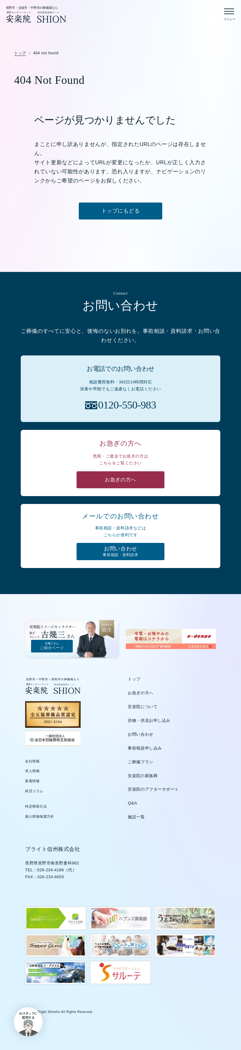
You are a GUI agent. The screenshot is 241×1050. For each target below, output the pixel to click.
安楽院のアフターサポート (153, 790)
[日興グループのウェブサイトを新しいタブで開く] (185, 946)
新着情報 (32, 782)
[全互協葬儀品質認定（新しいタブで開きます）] (53, 715)
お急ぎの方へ (140, 693)
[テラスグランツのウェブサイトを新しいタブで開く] (55, 946)
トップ (134, 680)
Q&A (132, 804)
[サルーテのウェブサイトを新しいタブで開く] (120, 973)
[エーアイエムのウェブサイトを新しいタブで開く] (55, 973)
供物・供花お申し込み (149, 721)
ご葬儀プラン (140, 762)
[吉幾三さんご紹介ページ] (72, 639)
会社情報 (32, 762)
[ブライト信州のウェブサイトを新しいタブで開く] (55, 919)
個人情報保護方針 (39, 817)
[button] (24, 1025)
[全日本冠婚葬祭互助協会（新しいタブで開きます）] (53, 739)
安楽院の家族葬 (143, 776)
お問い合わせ (140, 735)
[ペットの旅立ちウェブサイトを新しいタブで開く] (120, 946)
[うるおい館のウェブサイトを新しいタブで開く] (185, 919)
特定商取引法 (36, 807)
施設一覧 (136, 817)
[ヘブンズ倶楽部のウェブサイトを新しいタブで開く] (120, 919)
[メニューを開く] (229, 13)
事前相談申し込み (145, 749)
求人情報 (32, 772)
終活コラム (34, 791)
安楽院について (143, 707)
